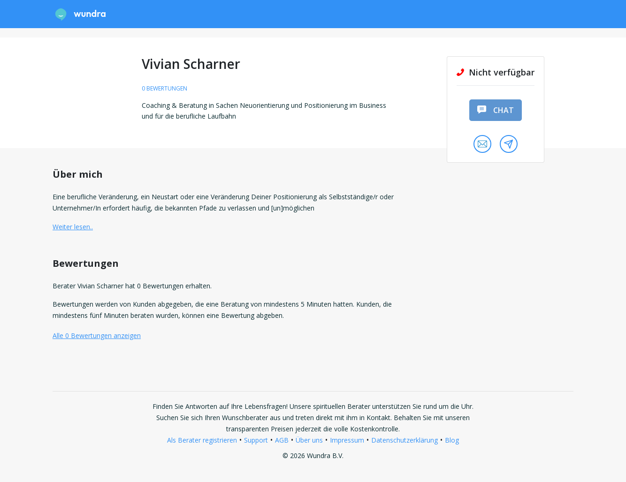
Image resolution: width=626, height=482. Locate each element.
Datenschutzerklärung (404, 440)
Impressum (347, 440)
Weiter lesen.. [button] (73, 226)
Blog (452, 440)
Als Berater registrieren (202, 440)
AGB (282, 440)
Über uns (309, 440)
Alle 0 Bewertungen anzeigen (97, 335)
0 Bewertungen (164, 88)
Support (256, 440)
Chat (495, 110)
